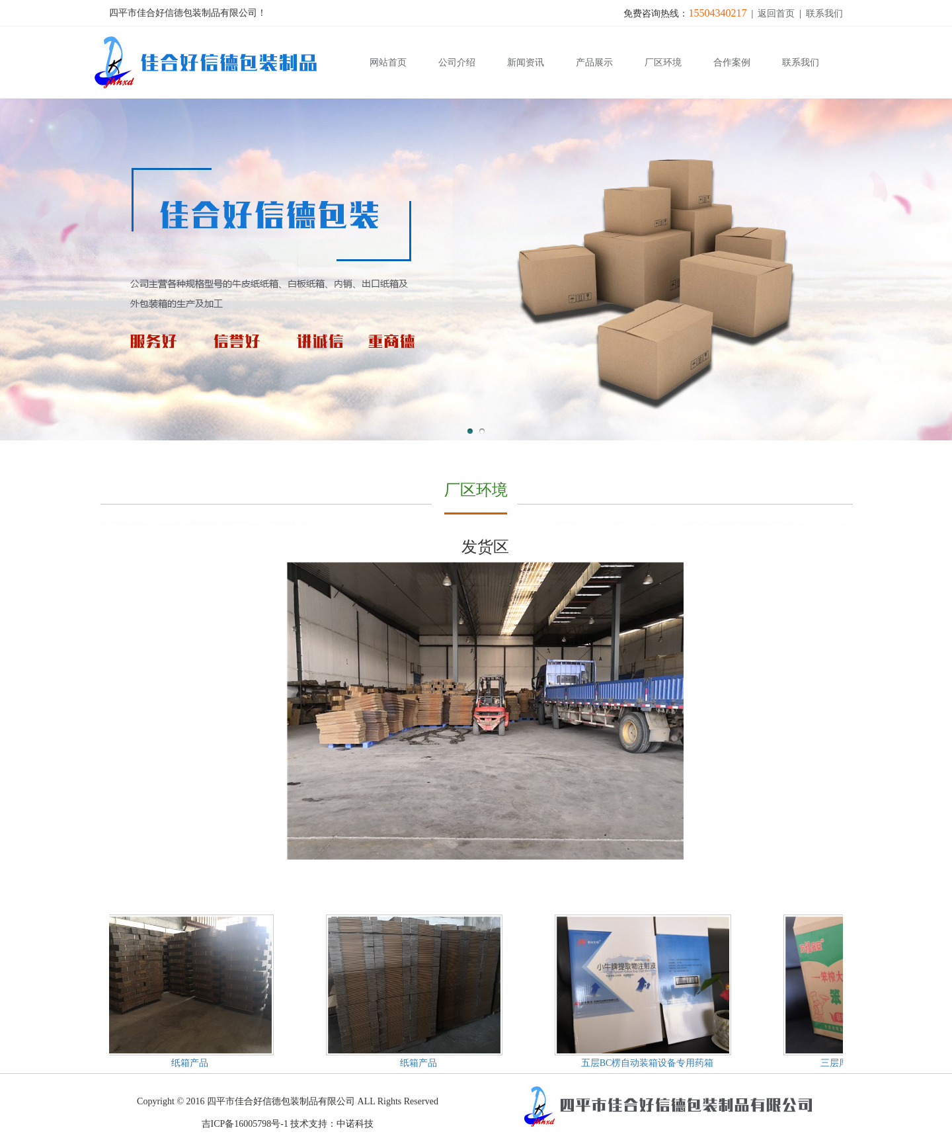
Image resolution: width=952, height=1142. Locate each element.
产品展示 (594, 62)
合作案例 (731, 62)
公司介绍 (456, 62)
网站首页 (388, 62)
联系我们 (824, 14)
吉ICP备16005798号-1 (245, 1124)
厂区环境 (663, 62)
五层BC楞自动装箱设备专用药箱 (648, 1063)
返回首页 (776, 14)
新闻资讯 (525, 62)
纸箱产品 (191, 1063)
